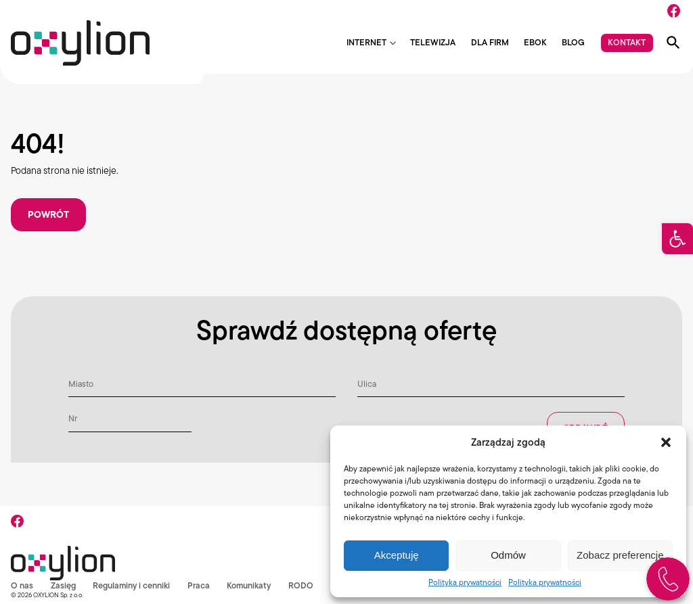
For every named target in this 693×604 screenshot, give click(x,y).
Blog (573, 43)
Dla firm (490, 43)
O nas (22, 585)
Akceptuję (396, 555)
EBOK (535, 43)
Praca (199, 585)
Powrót (48, 214)
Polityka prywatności (464, 582)
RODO (302, 585)
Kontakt (627, 42)
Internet (366, 43)
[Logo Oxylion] (80, 43)
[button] (677, 238)
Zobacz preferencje (620, 555)
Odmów (508, 555)
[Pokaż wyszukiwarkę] (673, 42)
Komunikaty (249, 585)
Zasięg (63, 585)
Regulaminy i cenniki (132, 585)
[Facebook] (673, 11)
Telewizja (432, 43)
